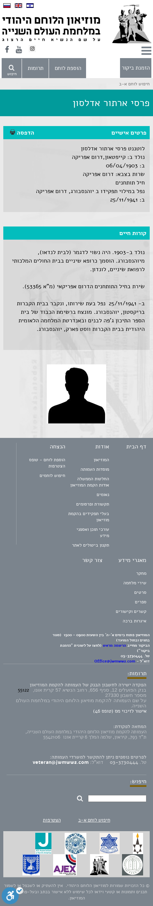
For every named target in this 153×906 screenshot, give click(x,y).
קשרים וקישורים (131, 611)
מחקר (141, 573)
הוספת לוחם (68, 68)
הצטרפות (52, 820)
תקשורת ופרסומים (92, 504)
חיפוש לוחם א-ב (94, 820)
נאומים (103, 494)
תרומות (36, 68)
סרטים (140, 592)
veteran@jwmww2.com (61, 762)
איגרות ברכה (134, 621)
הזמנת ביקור (136, 68)
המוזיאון (101, 460)
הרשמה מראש (114, 645)
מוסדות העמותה (94, 469)
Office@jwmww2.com (114, 661)
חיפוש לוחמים (52, 475)
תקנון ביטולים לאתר (90, 545)
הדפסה (22, 133)
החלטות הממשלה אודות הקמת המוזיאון (89, 482)
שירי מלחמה (134, 583)
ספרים (140, 602)
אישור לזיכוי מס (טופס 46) (119, 711)
